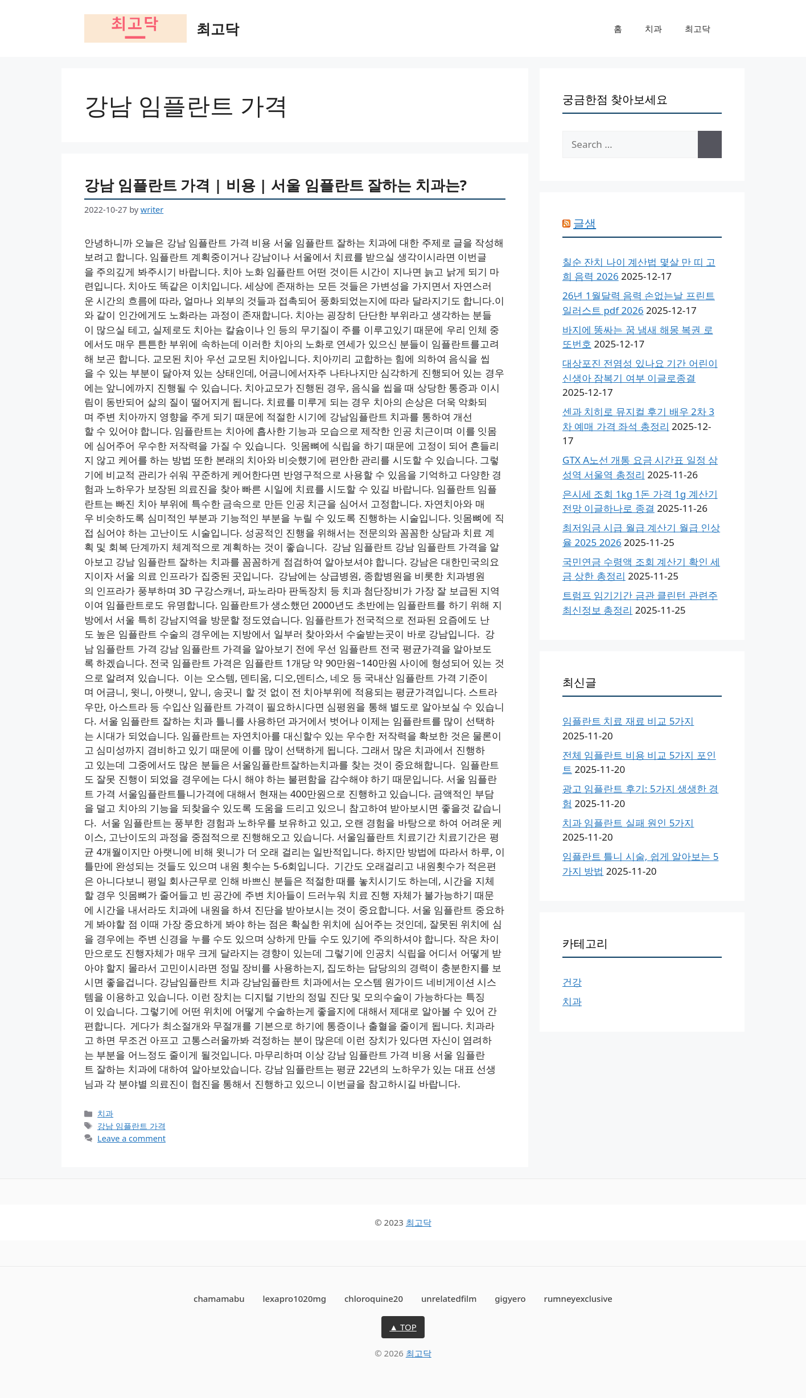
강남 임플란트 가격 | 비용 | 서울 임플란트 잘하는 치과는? (275, 185)
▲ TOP (403, 1327)
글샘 (584, 223)
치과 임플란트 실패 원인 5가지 (628, 822)
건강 (572, 981)
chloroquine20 (373, 1298)
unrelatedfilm (448, 1298)
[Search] (710, 144)
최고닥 (217, 28)
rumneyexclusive (578, 1298)
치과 (653, 28)
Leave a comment (131, 1138)
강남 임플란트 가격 (131, 1125)
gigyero (510, 1298)
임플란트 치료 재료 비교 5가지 (628, 720)
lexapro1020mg (294, 1298)
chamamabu (219, 1298)
